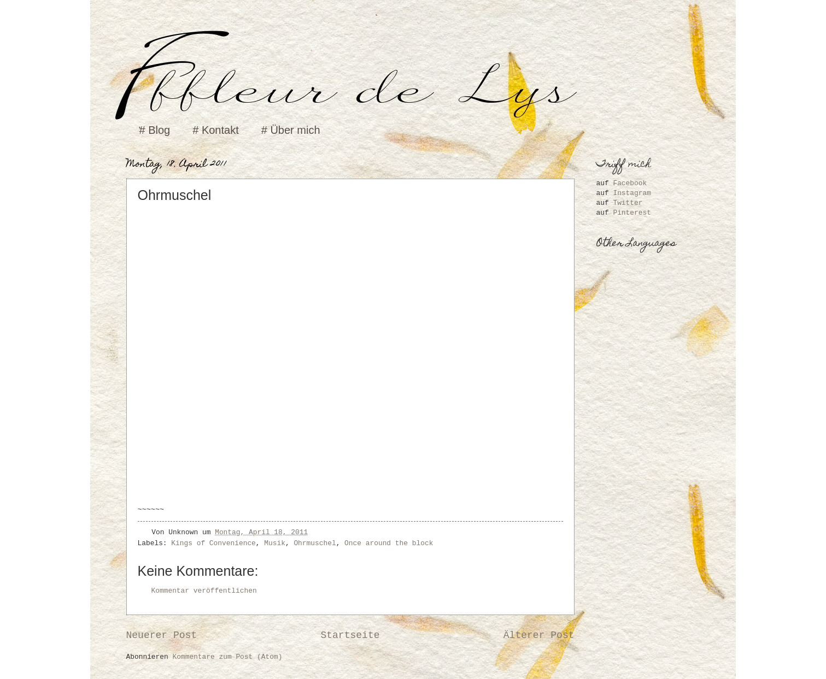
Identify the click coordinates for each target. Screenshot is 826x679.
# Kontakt (215, 130)
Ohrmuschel (315, 543)
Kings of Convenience (213, 543)
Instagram (632, 193)
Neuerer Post (161, 635)
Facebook (630, 183)
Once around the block (388, 543)
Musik (274, 543)
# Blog (155, 130)
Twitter (627, 203)
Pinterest (632, 213)
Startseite (349, 635)
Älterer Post (539, 635)
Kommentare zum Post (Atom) (228, 657)
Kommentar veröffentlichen (204, 591)
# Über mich (290, 130)
